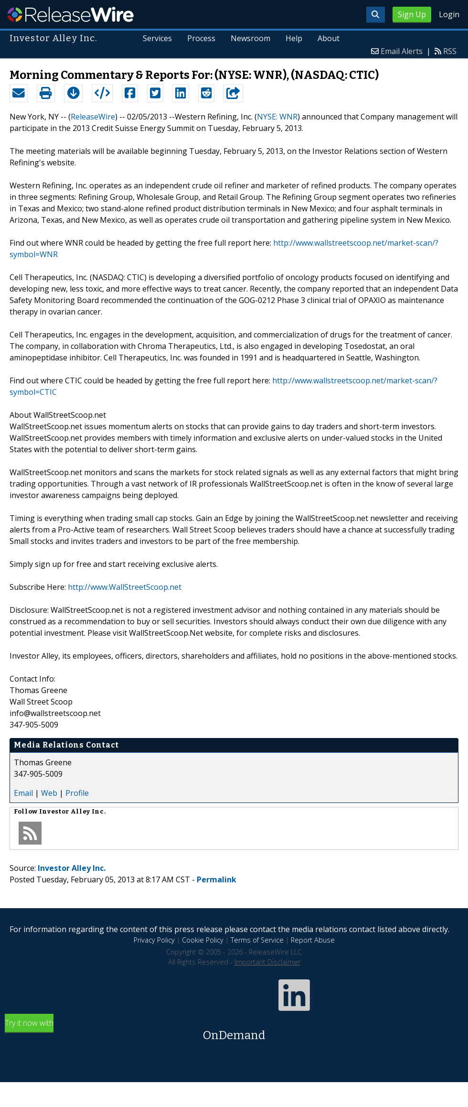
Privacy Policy (154, 939)
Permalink (216, 879)
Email (23, 793)
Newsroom (250, 38)
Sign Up (412, 14)
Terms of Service (257, 939)
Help (294, 38)
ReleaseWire (70, 14)
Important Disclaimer (267, 961)
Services (157, 38)
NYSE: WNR (277, 116)
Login (449, 14)
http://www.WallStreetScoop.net (124, 587)
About (329, 38)
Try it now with (234, 1031)
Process (202, 38)
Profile (77, 793)
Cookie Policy (202, 939)
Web (49, 793)
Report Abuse (313, 939)
